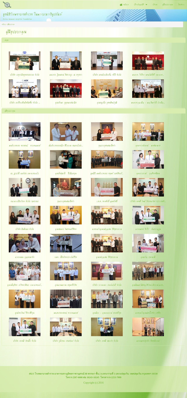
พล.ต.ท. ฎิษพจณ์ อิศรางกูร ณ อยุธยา (66, 75)
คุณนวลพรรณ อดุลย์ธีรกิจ (66, 285)
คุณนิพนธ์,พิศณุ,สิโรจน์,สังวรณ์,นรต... (148, 285)
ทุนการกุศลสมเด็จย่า (106, 145)
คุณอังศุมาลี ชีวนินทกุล (65, 173)
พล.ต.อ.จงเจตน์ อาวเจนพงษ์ (66, 313)
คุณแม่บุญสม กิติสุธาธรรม (107, 257)
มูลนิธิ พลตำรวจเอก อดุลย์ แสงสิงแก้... (107, 173)
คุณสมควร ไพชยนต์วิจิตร (66, 229)
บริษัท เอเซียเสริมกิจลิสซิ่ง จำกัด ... (24, 103)
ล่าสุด (6, 40)
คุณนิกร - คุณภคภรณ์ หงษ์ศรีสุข (107, 313)
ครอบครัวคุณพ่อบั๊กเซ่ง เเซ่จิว (148, 313)
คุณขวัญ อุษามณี (148, 257)
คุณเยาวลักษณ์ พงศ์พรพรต (148, 145)
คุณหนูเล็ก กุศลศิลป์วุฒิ (107, 103)
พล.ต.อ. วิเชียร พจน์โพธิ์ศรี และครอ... (148, 75)
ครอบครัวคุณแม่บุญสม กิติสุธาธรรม (107, 229)
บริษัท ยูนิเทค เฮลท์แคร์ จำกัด (66, 341)
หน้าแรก (4, 24)
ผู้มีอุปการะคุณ (10, 111)
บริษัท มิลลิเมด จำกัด (24, 229)
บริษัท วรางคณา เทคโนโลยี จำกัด (106, 285)
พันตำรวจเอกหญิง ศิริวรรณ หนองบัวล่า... (66, 145)
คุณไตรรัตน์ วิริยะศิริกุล (24, 313)
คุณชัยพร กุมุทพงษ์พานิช (65, 103)
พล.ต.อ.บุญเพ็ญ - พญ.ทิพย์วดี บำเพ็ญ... (148, 103)
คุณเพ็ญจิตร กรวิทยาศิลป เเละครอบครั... (24, 285)
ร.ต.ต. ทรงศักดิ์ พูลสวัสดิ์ (107, 201)
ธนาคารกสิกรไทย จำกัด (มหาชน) (25, 201)
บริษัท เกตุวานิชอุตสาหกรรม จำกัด (24, 75)
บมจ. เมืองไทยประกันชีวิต (66, 257)
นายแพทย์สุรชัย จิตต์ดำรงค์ (148, 341)
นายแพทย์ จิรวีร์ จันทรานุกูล (148, 229)
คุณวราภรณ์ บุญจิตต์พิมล (148, 173)
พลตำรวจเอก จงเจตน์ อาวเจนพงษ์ (24, 145)
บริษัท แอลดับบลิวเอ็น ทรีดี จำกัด (107, 75)
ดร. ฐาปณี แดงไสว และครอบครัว (25, 173)
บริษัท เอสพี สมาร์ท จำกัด (107, 341)
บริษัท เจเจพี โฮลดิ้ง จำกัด (24, 341)
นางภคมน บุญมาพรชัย (24, 257)
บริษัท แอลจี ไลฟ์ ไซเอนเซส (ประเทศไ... (148, 201)
